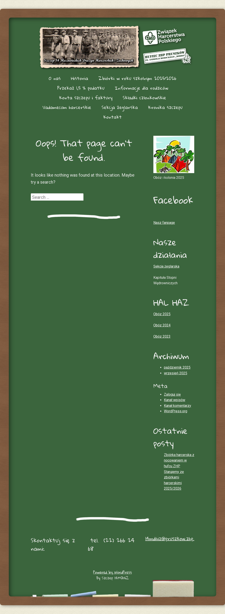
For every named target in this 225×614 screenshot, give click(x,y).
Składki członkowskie (144, 97)
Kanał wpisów (174, 400)
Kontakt (112, 117)
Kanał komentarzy (177, 406)
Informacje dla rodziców (141, 88)
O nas (55, 78)
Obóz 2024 (162, 325)
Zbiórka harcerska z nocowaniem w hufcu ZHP (179, 460)
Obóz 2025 (162, 314)
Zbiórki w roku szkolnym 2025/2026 (137, 78)
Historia (79, 78)
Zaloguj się (172, 394)
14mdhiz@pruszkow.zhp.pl (171, 538)
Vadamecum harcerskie (67, 107)
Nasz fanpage (164, 223)
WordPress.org (175, 411)
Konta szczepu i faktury (85, 97)
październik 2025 (177, 367)
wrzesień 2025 (175, 373)
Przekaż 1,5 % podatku (80, 88)
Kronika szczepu (165, 107)
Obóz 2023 (162, 336)
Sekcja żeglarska (120, 107)
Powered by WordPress (112, 572)
